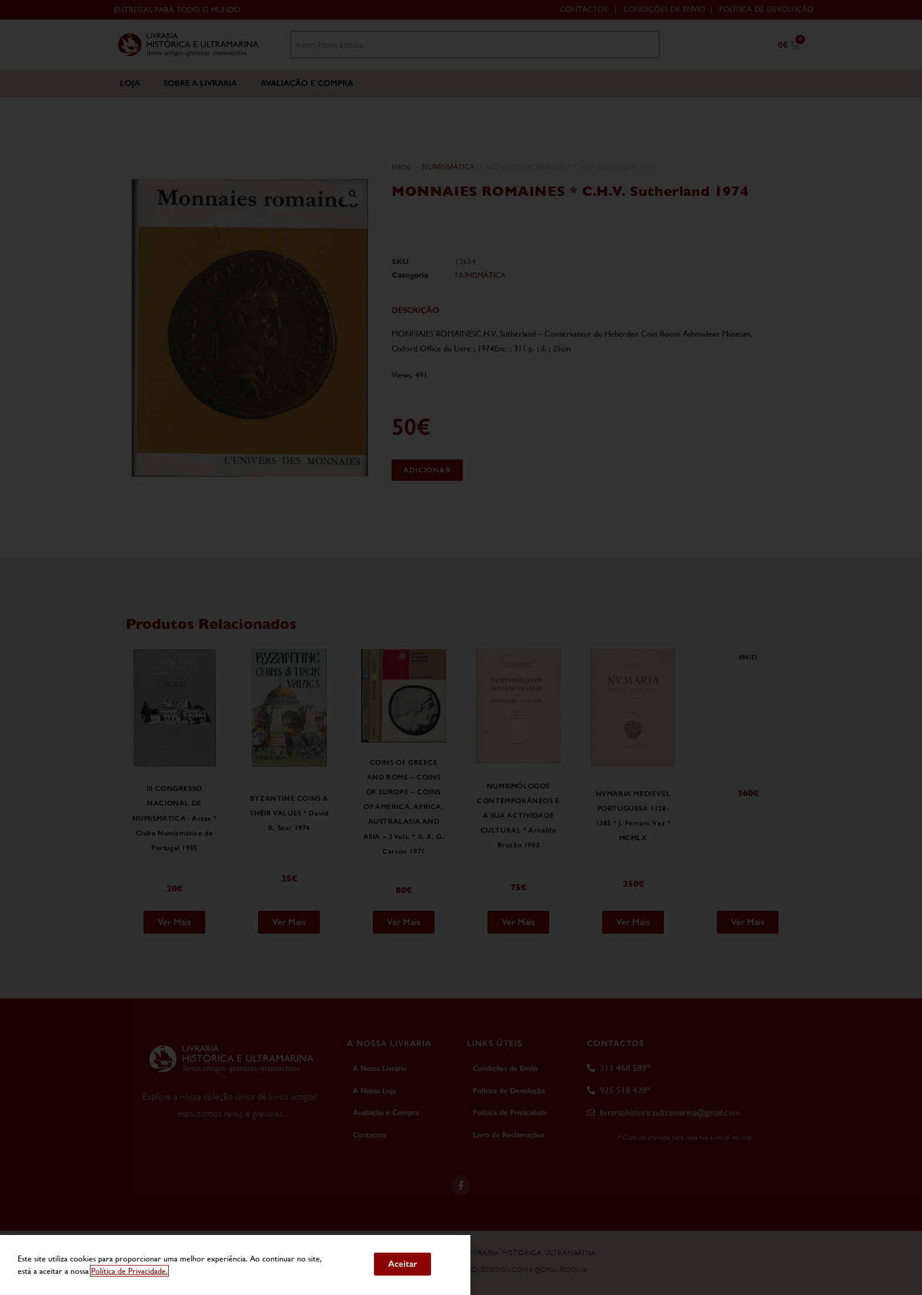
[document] (461, 647)
